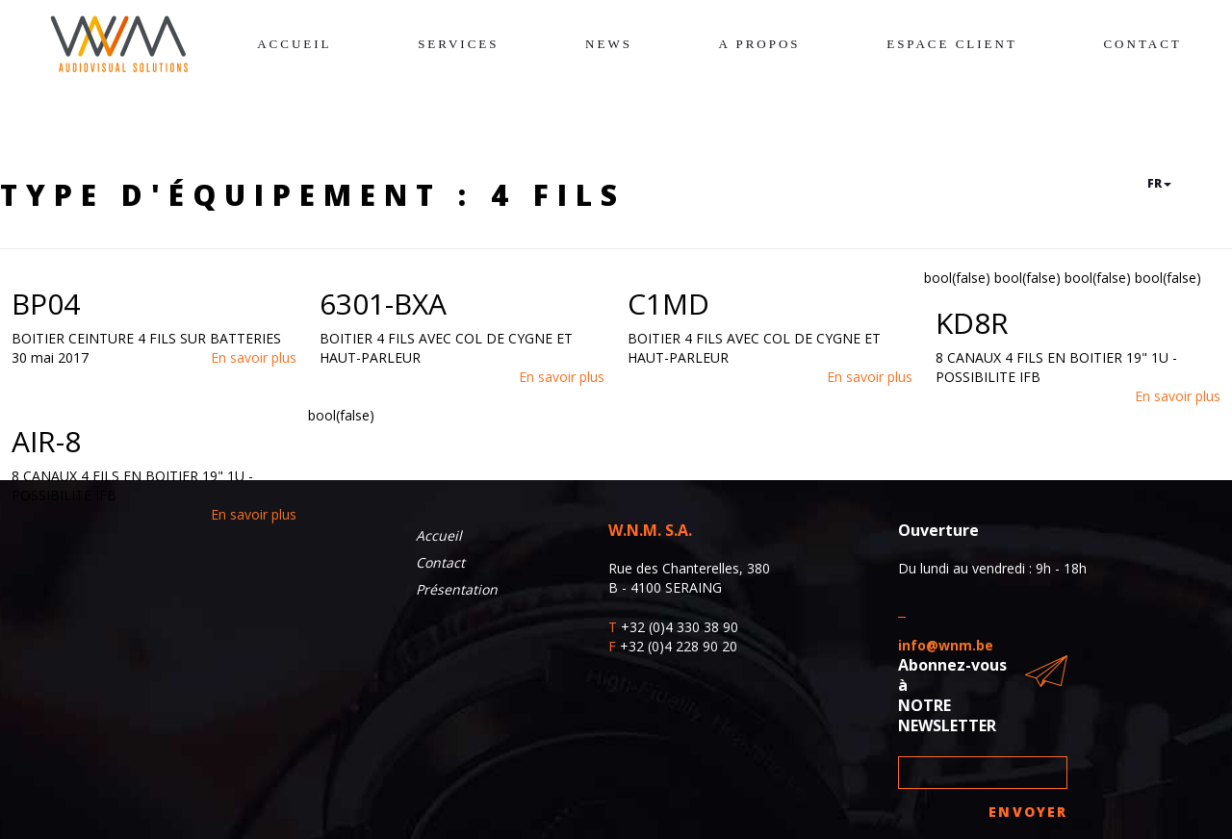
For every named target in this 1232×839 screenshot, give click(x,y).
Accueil (294, 44)
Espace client (951, 44)
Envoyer (1027, 811)
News (608, 44)
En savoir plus (253, 357)
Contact (1142, 44)
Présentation (457, 589)
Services (458, 44)
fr (1159, 183)
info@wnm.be (945, 645)
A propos (760, 44)
